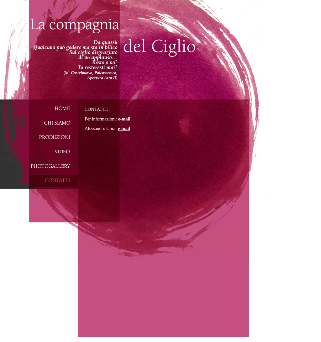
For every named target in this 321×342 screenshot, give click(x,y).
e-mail (124, 118)
